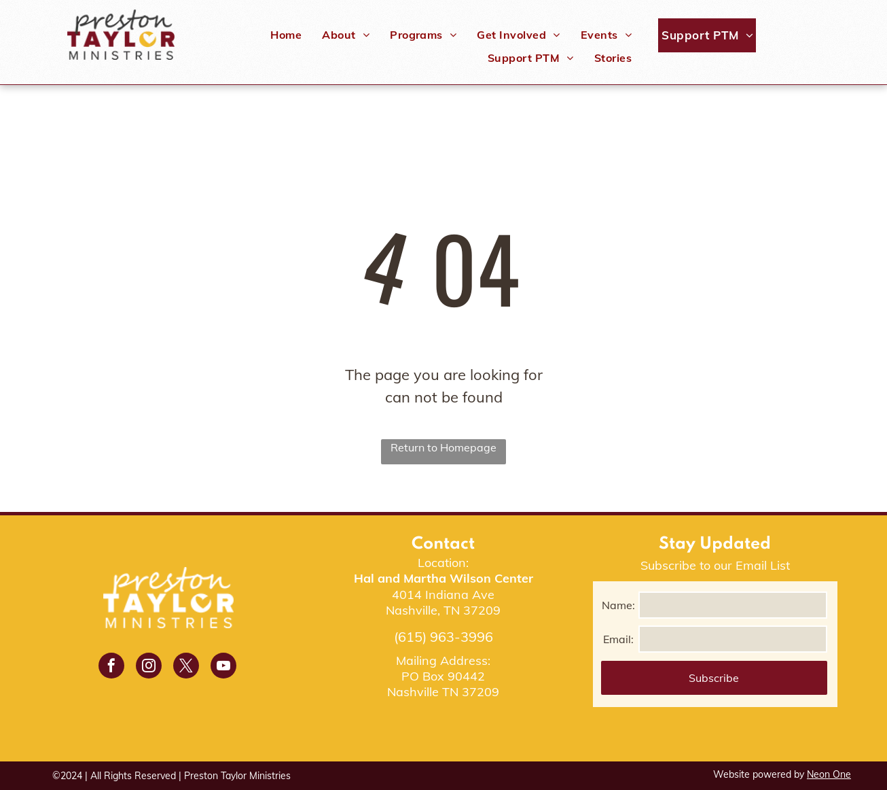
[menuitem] (286, 34)
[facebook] (111, 667)
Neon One (829, 774)
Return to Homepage (443, 447)
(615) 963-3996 (443, 636)
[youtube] (223, 667)
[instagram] (149, 667)
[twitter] (186, 667)
